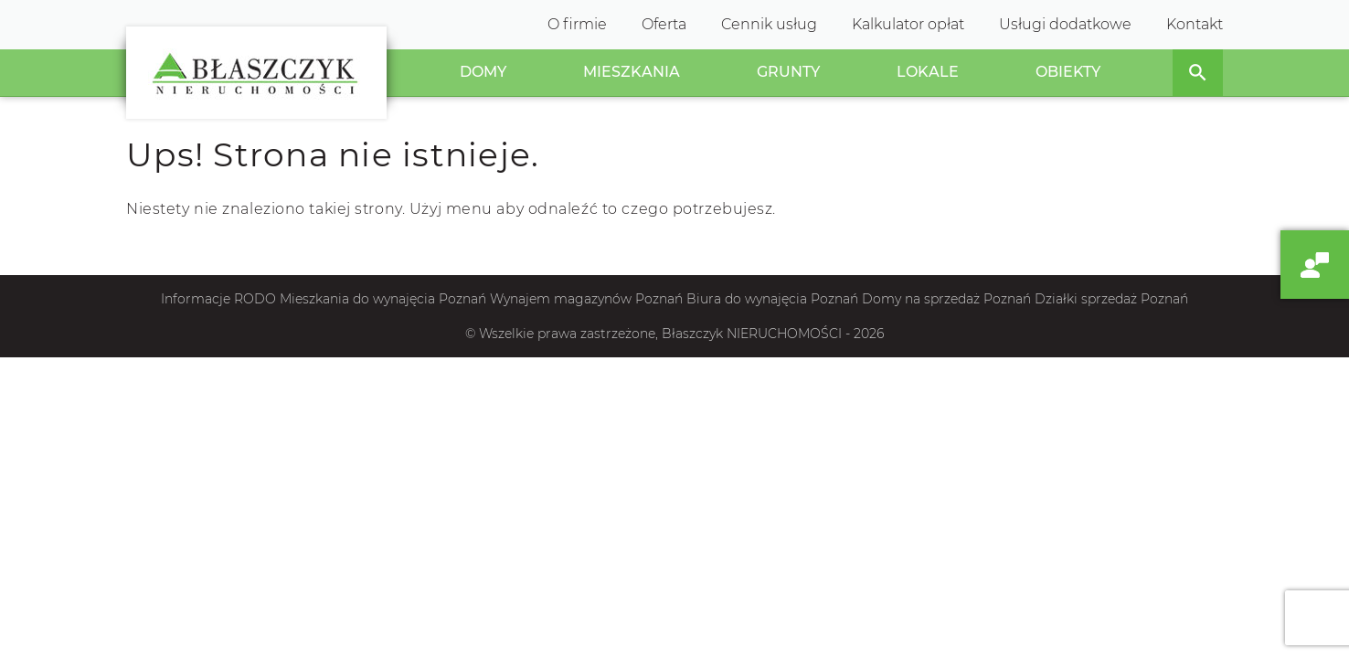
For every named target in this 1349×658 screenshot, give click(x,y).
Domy (483, 71)
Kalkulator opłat (908, 24)
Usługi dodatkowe (1065, 24)
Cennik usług (769, 24)
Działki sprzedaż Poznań (1111, 299)
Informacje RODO (218, 299)
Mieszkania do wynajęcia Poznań (383, 299)
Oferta (664, 24)
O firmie (577, 24)
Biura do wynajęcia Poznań (772, 299)
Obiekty (1068, 71)
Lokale (928, 71)
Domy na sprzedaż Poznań (946, 299)
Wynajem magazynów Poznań (586, 299)
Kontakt (1194, 24)
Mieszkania (631, 71)
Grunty (788, 71)
